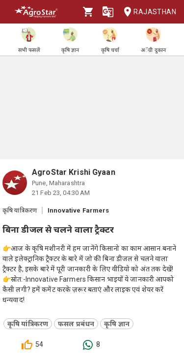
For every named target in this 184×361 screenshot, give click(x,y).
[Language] (108, 12)
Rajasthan (147, 12)
